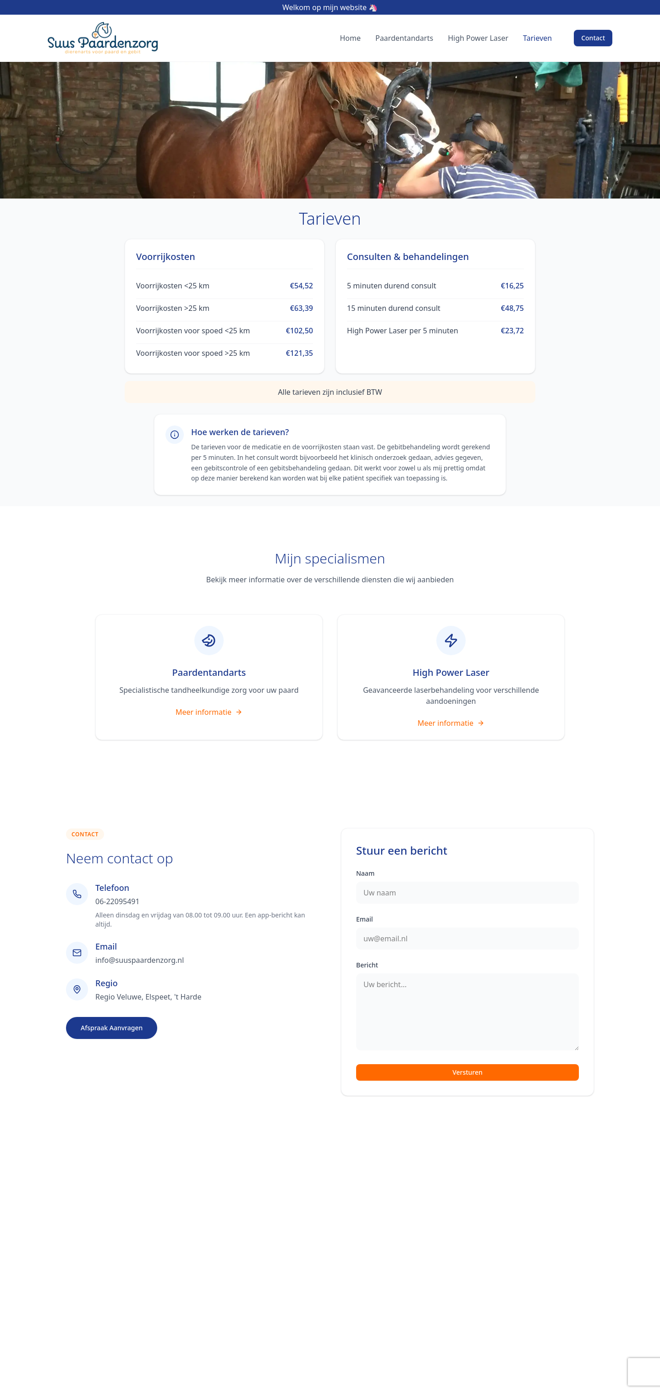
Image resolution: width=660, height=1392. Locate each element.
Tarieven (537, 38)
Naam (365, 873)
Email (364, 919)
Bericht (367, 965)
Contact (593, 37)
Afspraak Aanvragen (112, 1027)
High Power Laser (478, 38)
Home (350, 38)
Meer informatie (209, 712)
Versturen (467, 1072)
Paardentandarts (404, 38)
